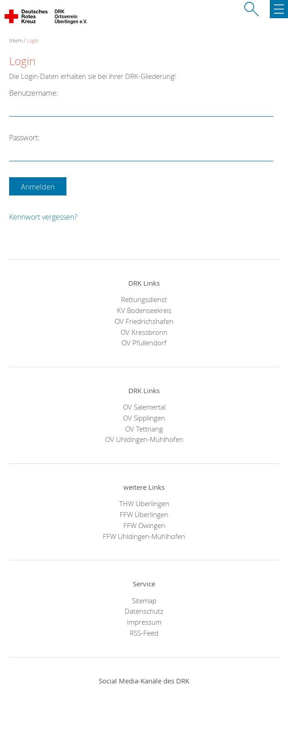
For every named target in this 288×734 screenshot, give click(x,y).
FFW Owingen (144, 525)
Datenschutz (144, 611)
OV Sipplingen (144, 417)
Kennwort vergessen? (43, 217)
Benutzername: (33, 93)
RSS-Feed (144, 632)
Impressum (144, 621)
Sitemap (144, 600)
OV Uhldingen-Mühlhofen (144, 439)
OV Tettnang (144, 428)
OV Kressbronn (144, 332)
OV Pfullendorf (144, 342)
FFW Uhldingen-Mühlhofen (144, 536)
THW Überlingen (144, 503)
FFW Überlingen (144, 514)
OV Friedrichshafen (144, 321)
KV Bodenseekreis (144, 310)
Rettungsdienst (144, 299)
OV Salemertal (144, 406)
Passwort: (24, 138)
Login (33, 40)
